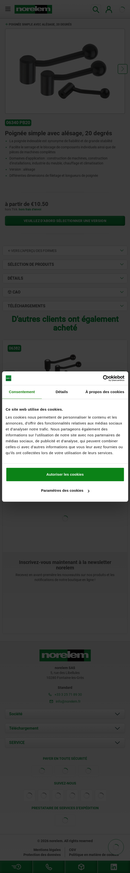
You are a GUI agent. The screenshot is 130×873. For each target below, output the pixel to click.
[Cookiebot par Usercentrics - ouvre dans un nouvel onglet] (102, 378)
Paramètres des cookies (65, 490)
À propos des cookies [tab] (104, 392)
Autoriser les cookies (65, 474)
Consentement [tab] (22, 392)
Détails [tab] (62, 392)
